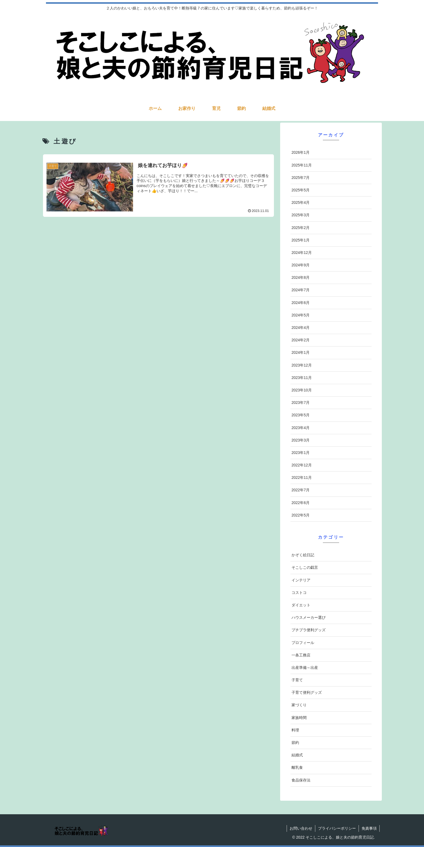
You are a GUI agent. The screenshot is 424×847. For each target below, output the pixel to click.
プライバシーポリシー (337, 828)
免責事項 (369, 828)
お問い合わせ (301, 828)
